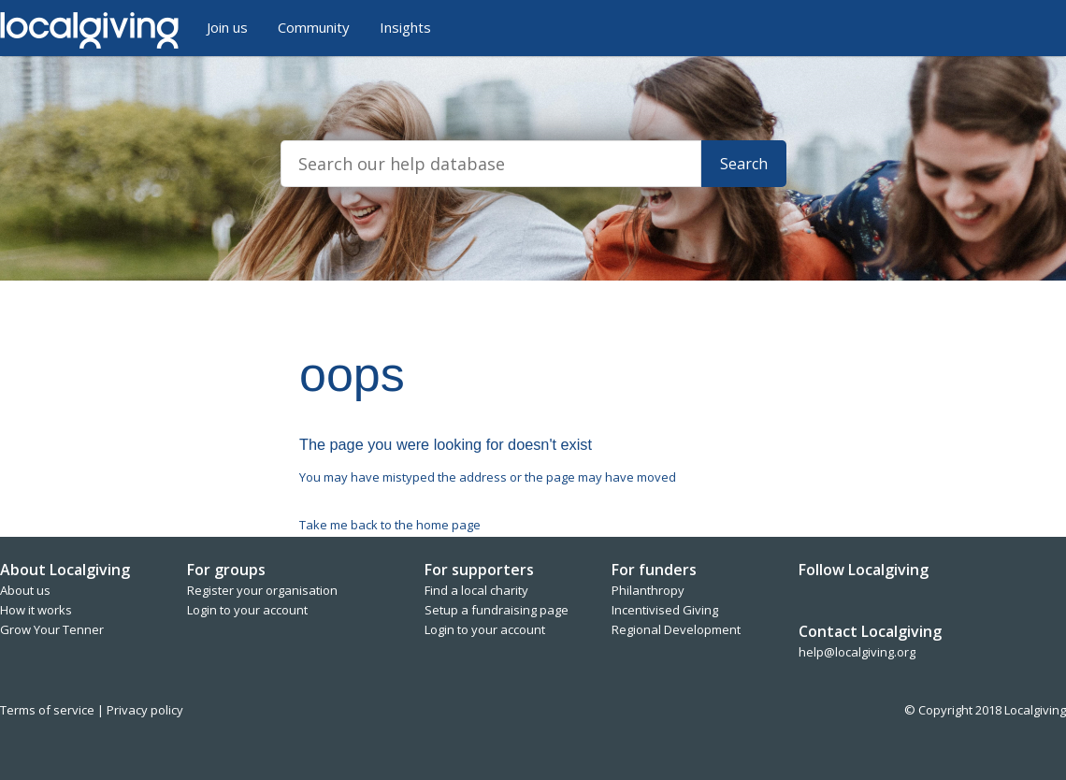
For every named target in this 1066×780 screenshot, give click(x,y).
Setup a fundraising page (497, 609)
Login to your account (247, 609)
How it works (36, 609)
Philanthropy (648, 590)
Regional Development (676, 629)
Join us (227, 27)
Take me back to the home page (390, 524)
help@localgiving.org (857, 651)
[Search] (491, 163)
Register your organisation (262, 590)
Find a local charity (476, 590)
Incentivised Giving (665, 609)
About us (25, 590)
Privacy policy (145, 709)
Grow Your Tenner (52, 629)
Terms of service (48, 709)
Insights (405, 27)
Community (314, 27)
